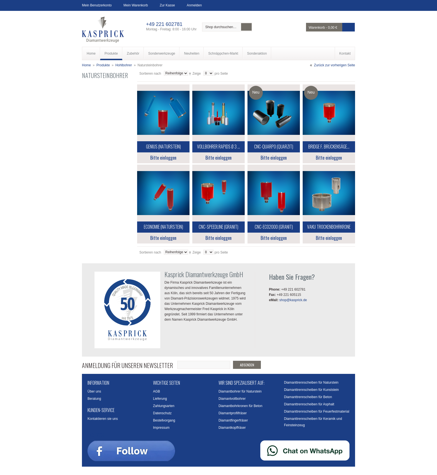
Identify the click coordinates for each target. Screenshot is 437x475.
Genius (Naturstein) (163, 146)
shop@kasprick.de (293, 300)
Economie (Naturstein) (163, 226)
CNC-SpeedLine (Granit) (218, 226)
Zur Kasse (167, 5)
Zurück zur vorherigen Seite (334, 65)
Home (86, 65)
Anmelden (194, 5)
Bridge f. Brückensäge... (328, 146)
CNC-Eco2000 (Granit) (274, 226)
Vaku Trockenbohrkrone (329, 226)
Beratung (94, 399)
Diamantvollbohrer (232, 399)
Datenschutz (162, 413)
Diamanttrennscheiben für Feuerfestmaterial (316, 411)
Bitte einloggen (163, 157)
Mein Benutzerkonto (97, 5)
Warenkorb (317, 28)
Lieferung (160, 399)
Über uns (94, 391)
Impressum (161, 428)
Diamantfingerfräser (233, 420)
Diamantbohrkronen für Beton (240, 406)
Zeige (196, 73)
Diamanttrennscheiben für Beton (308, 397)
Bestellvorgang (164, 420)
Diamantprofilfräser (233, 413)
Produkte (103, 65)
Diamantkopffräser (232, 428)
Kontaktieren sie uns (103, 419)
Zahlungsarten (163, 406)
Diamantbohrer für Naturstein (240, 391)
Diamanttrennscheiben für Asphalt (309, 404)
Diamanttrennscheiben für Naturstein (311, 382)
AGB (156, 391)
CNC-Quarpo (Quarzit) (273, 146)
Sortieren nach (150, 73)
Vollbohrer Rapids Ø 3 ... (218, 146)
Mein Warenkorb (135, 5)
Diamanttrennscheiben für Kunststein (311, 390)
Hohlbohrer (123, 65)
